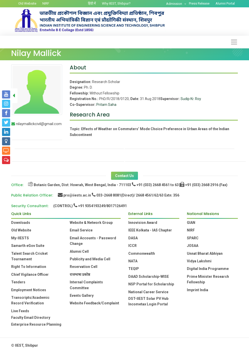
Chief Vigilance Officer (30, 274)
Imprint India (197, 290)
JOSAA (192, 246)
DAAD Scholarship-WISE (148, 276)
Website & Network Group (91, 223)
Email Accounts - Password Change (93, 241)
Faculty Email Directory (30, 318)
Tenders (18, 282)
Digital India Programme (208, 269)
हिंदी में (92, 3)
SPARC (193, 238)
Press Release (199, 3)
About (78, 67)
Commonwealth (141, 253)
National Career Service (148, 292)
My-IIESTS (20, 238)
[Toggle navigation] (234, 42)
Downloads (20, 223)
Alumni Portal (225, 3)
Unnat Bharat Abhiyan (205, 253)
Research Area (90, 114)
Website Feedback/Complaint (94, 303)
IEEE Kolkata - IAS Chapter (150, 230)
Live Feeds (20, 311)
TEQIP (133, 269)
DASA (133, 238)
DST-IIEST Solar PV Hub (148, 299)
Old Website (27, 3)
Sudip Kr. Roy (191, 99)
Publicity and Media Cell (90, 259)
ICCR (132, 246)
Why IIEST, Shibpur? (116, 3)
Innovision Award (142, 223)
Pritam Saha (106, 105)
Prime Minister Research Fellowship (208, 279)
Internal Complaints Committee (86, 285)
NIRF (45, 3)
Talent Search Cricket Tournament (29, 256)
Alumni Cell (79, 251)
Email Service (81, 230)
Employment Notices (28, 290)
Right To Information (28, 267)
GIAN (191, 223)
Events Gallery (82, 295)
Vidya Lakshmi (199, 261)
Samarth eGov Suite (27, 246)
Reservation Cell (83, 267)
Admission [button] (174, 4)
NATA (132, 261)
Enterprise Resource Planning (36, 324)
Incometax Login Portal (148, 304)
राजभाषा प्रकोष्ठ (80, 274)
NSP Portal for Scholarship (151, 284)
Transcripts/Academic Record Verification (30, 300)
